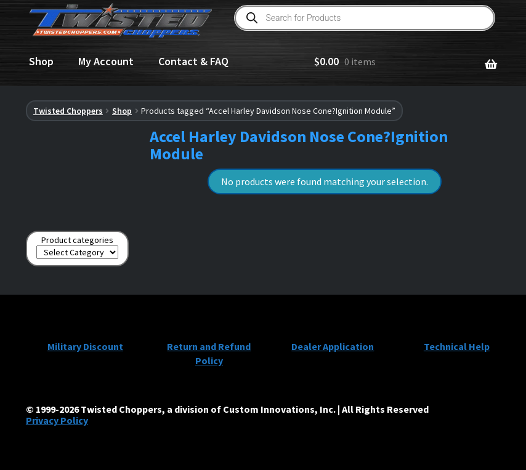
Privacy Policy (57, 420)
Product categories (77, 240)
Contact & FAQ (193, 61)
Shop (41, 61)
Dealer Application (332, 346)
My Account (106, 61)
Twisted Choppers (68, 110)
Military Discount (85, 346)
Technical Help (457, 346)
